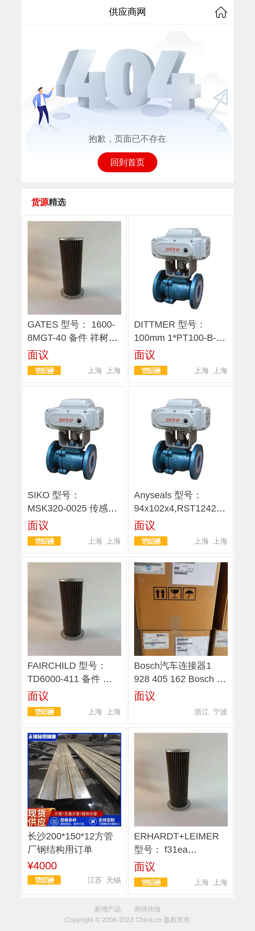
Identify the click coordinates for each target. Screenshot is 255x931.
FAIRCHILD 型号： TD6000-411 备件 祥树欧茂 (70, 678)
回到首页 (127, 162)
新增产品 (107, 909)
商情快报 (147, 909)
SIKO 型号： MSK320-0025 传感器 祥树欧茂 (73, 508)
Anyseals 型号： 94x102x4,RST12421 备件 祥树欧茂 (177, 508)
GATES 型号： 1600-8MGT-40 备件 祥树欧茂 (73, 337)
